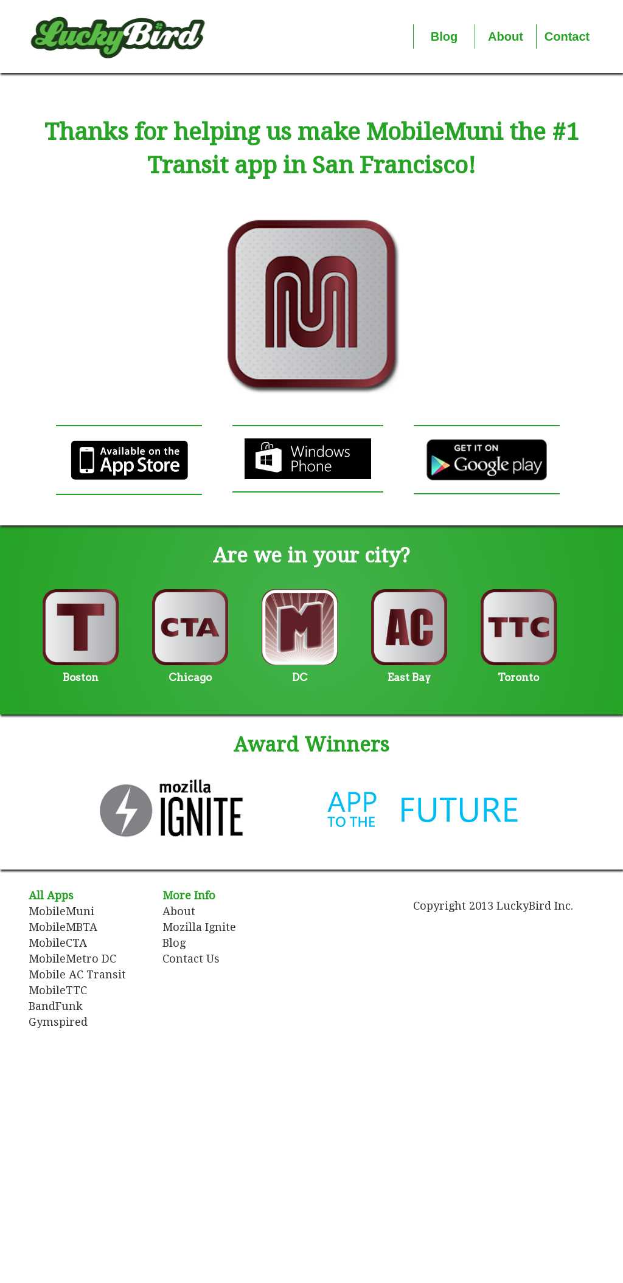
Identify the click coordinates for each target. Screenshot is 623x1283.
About (178, 911)
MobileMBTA (63, 927)
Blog (174, 942)
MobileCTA (58, 942)
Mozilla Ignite (199, 927)
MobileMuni (61, 911)
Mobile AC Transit (77, 974)
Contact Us (191, 958)
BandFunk (56, 1006)
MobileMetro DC (72, 958)
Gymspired (58, 1021)
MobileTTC (58, 990)
